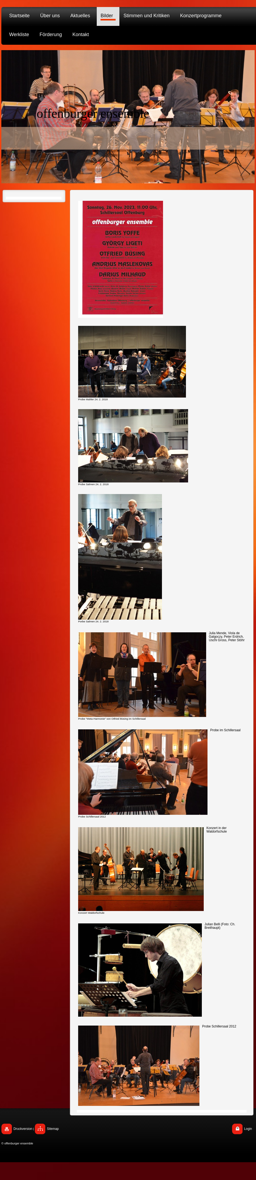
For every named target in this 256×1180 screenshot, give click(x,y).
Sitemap (53, 1129)
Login (248, 1129)
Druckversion (22, 1129)
